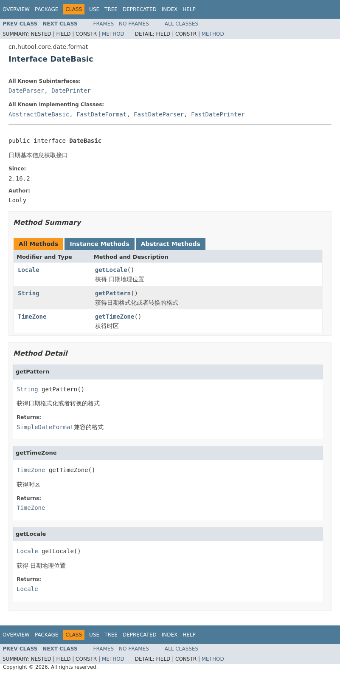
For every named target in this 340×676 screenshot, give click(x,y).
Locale (28, 269)
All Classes (181, 24)
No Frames (134, 24)
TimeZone (32, 316)
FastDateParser (159, 114)
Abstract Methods (170, 243)
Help (189, 9)
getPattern (113, 293)
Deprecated (140, 9)
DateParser (26, 90)
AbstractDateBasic (38, 114)
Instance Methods (99, 243)
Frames (103, 24)
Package (46, 9)
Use (94, 9)
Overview (16, 9)
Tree (111, 9)
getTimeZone (115, 316)
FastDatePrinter (217, 114)
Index (170, 9)
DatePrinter (71, 90)
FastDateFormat (101, 114)
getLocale (111, 269)
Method (113, 34)
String (28, 293)
